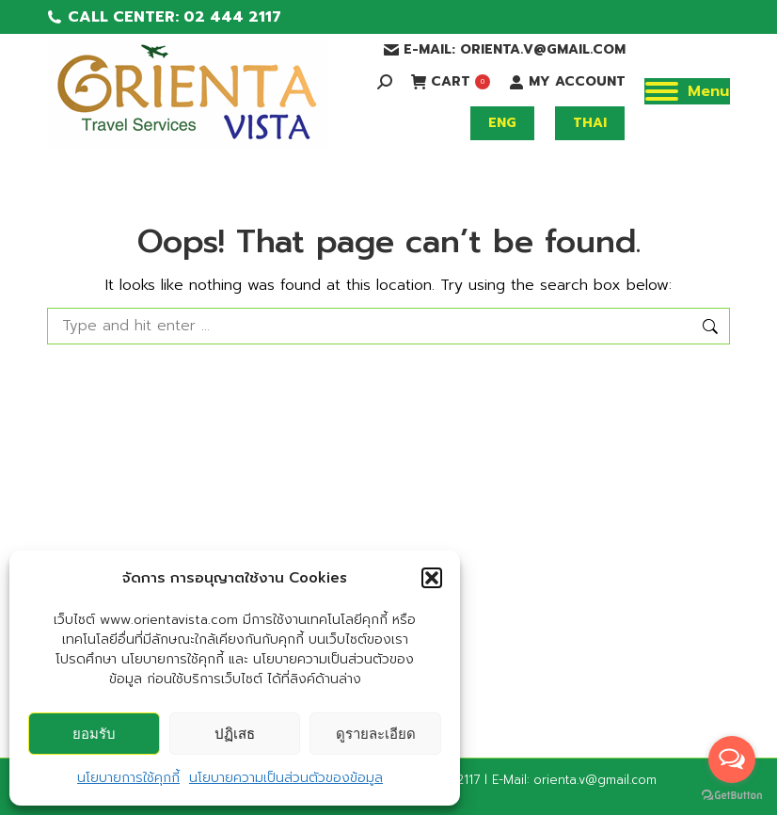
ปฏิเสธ (234, 734)
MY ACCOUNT (567, 81)
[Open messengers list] (731, 759)
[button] (431, 577)
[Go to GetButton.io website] (732, 796)
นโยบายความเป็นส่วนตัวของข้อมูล (286, 778)
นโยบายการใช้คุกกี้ (128, 778)
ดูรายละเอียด (376, 734)
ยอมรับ (94, 734)
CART (450, 81)
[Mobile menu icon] (687, 91)
